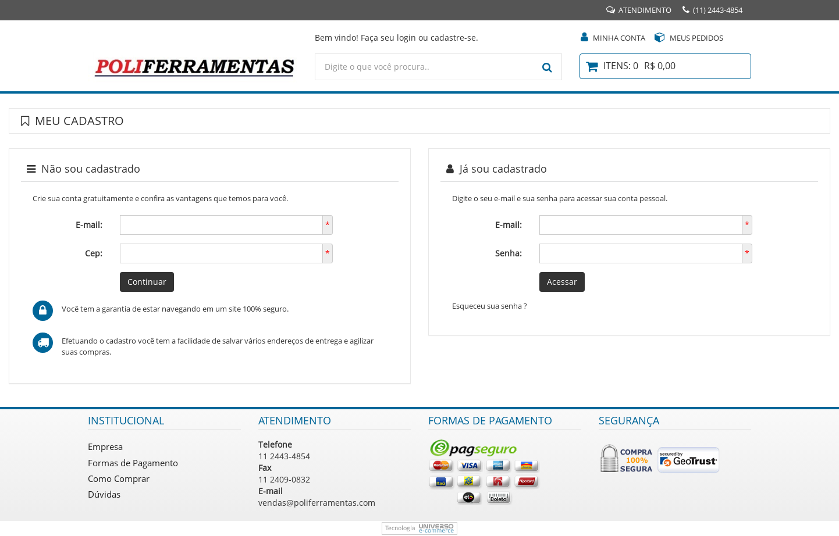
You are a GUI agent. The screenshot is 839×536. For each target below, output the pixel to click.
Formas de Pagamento (133, 463)
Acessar (562, 281)
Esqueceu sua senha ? (489, 306)
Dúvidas (104, 494)
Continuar (146, 281)
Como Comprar (119, 478)
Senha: (508, 253)
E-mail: (89, 224)
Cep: (93, 253)
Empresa (105, 446)
